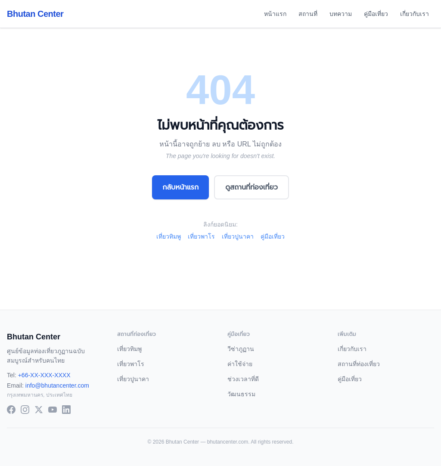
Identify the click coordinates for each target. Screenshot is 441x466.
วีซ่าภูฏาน (240, 348)
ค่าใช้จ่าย (239, 363)
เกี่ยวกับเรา (414, 13)
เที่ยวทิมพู (168, 236)
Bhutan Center (35, 14)
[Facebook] (11, 409)
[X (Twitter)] (38, 409)
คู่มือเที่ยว (376, 13)
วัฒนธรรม (241, 394)
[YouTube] (52, 409)
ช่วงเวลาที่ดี (243, 379)
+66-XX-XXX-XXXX (44, 375)
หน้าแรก (275, 13)
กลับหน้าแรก (180, 187)
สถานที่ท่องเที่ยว (359, 363)
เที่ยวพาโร (201, 236)
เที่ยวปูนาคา (238, 236)
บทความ (340, 13)
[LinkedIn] (66, 409)
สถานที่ (307, 13)
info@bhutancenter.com (57, 385)
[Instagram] (25, 409)
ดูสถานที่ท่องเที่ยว (251, 187)
